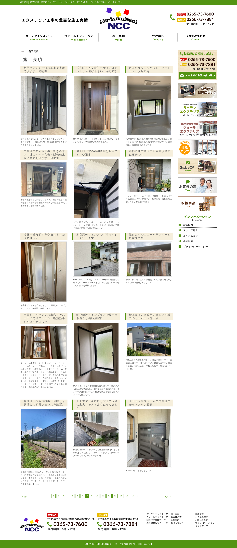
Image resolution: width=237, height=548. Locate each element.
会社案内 (188, 241)
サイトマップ (201, 526)
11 (103, 496)
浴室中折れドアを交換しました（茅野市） (44, 236)
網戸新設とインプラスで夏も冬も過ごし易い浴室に (97, 316)
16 (133, 496)
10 (97, 496)
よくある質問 (190, 235)
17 (138, 496)
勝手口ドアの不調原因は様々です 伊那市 (97, 153)
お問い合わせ (201, 520)
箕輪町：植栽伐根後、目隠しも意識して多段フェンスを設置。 (44, 403)
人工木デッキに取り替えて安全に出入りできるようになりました (97, 404)
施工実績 (175, 514)
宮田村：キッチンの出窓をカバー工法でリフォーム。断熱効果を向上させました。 (44, 318)
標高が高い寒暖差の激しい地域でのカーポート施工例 (150, 316)
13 (115, 496)
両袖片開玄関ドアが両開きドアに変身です (150, 153)
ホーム (23, 51)
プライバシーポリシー (195, 246)
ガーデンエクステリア (157, 514)
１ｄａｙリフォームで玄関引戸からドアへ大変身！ (150, 403)
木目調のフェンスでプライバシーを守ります (97, 236)
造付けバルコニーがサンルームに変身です (150, 236)
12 (109, 496)
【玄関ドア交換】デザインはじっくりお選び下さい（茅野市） (97, 69)
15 (127, 496)
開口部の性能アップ (156, 520)
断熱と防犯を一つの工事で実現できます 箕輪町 (44, 69)
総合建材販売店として (157, 523)
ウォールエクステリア (157, 517)
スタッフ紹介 (190, 230)
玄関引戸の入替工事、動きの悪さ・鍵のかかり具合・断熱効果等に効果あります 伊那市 (44, 154)
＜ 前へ (24, 496)
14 (121, 496)
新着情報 (188, 224)
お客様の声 (176, 517)
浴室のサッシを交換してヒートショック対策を (150, 69)
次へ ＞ (168, 496)
